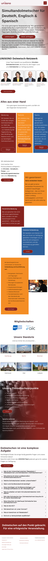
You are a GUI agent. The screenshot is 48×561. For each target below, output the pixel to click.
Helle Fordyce (3, 83)
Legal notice (4, 549)
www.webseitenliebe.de (40, 540)
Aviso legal (4, 544)
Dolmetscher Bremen (24, 542)
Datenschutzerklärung (6, 542)
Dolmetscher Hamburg (24, 540)
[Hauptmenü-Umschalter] (45, 3)
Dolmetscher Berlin (24, 538)
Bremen (40, 356)
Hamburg (8, 356)
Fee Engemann (16, 83)
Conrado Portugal (28, 83)
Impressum (4, 540)
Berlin (24, 356)
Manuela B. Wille (40, 83)
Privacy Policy (10, 549)
